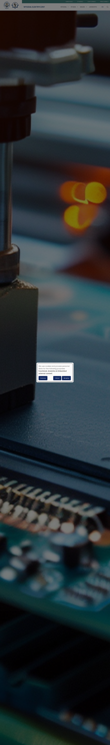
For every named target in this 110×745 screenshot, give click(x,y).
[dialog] (55, 372)
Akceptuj (66, 378)
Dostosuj (43, 378)
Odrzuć (57, 378)
